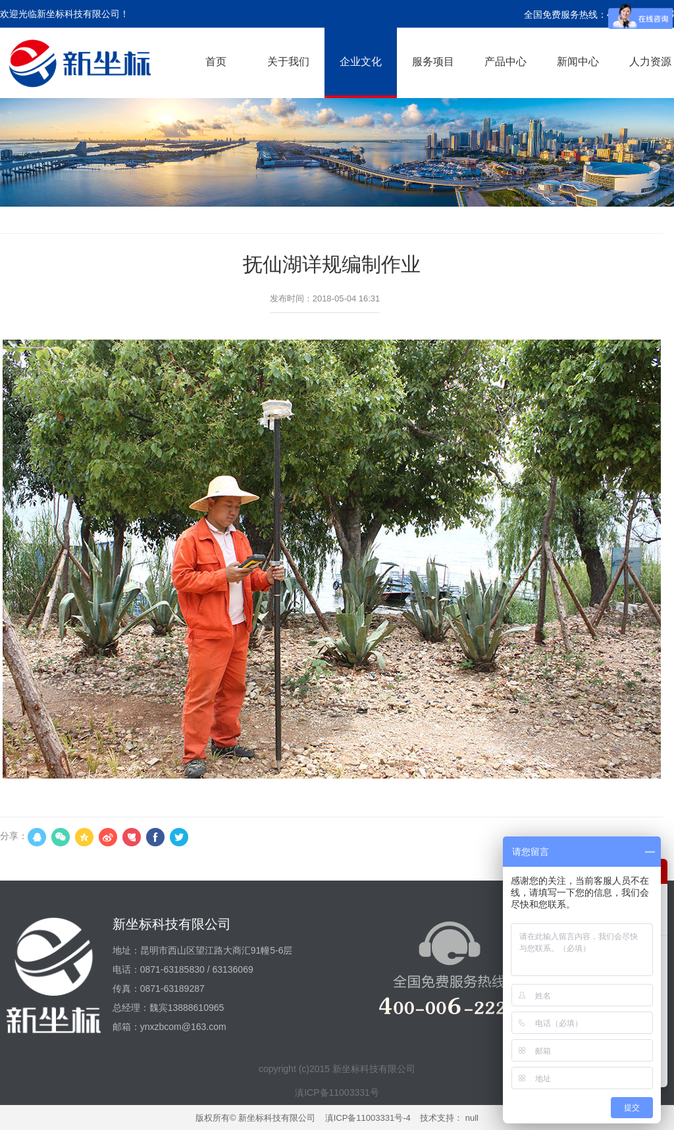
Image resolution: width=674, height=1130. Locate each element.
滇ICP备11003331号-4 (368, 1118)
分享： (14, 836)
